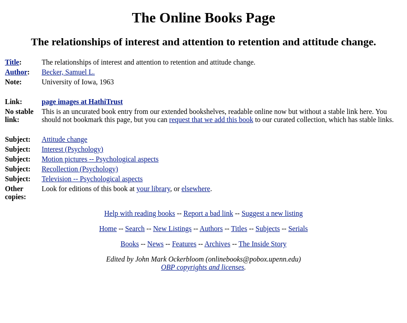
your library (153, 188)
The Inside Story (263, 244)
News (155, 244)
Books (129, 244)
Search (135, 228)
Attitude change (65, 139)
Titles (239, 228)
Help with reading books (139, 213)
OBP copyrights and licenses (202, 267)
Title (12, 62)
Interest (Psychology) (72, 149)
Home (108, 228)
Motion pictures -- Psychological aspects (100, 159)
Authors (211, 228)
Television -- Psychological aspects (92, 179)
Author (16, 72)
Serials (298, 228)
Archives (217, 244)
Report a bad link (208, 213)
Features (184, 244)
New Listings (172, 228)
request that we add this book (211, 119)
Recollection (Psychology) (80, 169)
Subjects (268, 228)
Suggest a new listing (272, 213)
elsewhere (195, 188)
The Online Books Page (203, 17)
